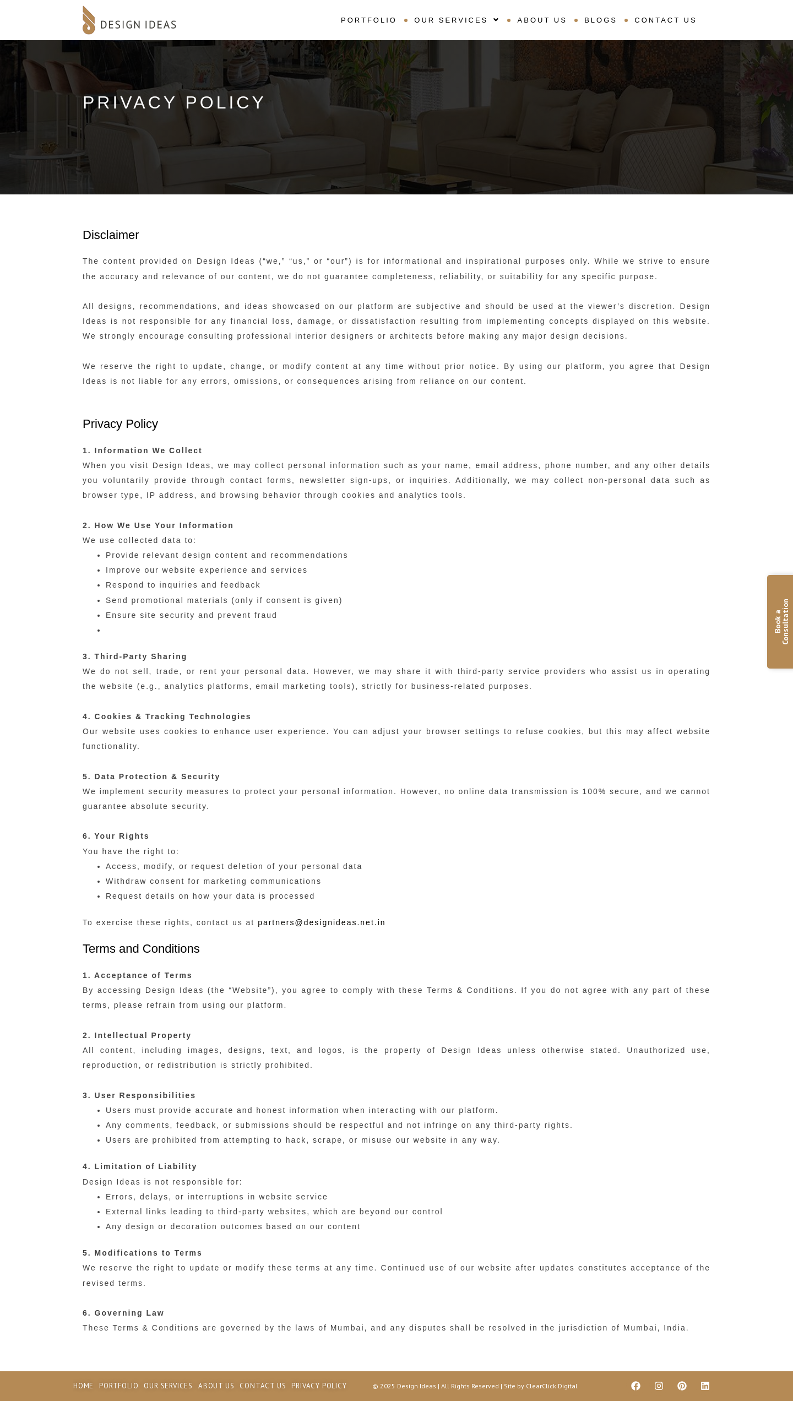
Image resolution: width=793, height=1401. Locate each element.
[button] (458, 20)
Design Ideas (417, 1386)
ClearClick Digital (552, 1386)
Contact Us (665, 20)
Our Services (458, 20)
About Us (542, 20)
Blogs (600, 20)
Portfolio (369, 20)
